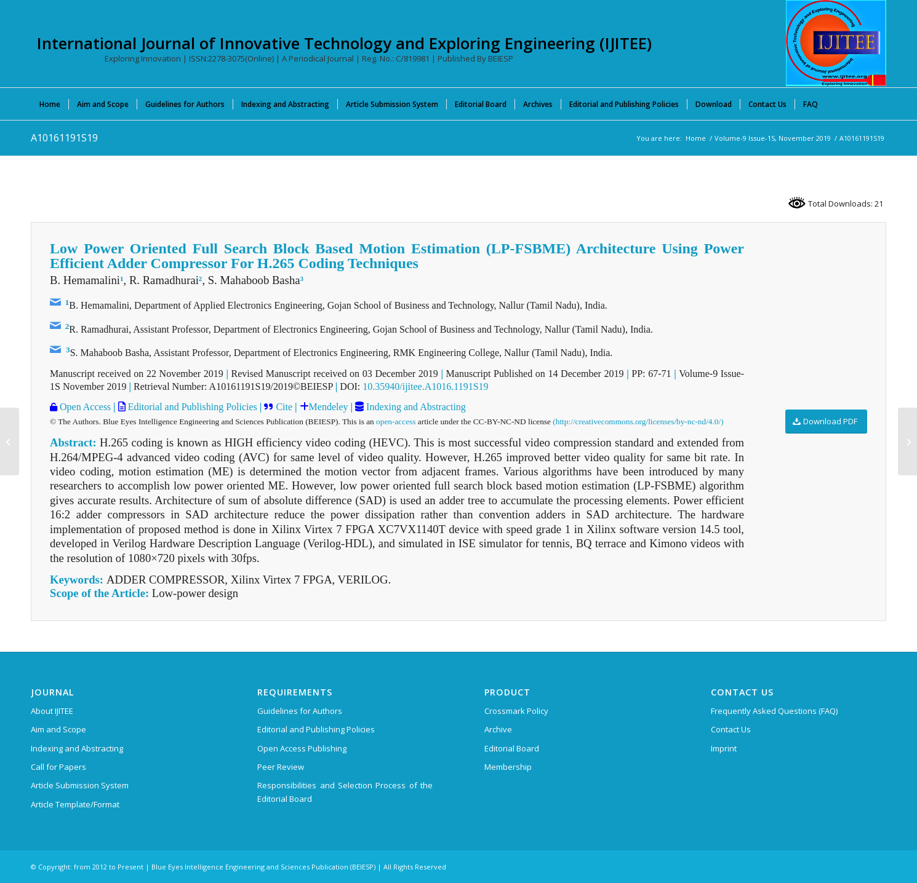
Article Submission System (80, 785)
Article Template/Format (75, 804)
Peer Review (280, 766)
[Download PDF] (826, 422)
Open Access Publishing (301, 748)
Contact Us (731, 729)
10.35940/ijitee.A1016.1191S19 (425, 386)
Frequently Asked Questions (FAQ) (774, 710)
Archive (498, 729)
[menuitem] (49, 104)
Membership (508, 766)
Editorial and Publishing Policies (191, 407)
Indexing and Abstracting (415, 407)
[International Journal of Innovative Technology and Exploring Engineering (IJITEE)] (836, 43)
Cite (284, 407)
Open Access (84, 407)
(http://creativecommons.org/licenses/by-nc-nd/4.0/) (638, 421)
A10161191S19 (64, 138)
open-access (395, 421)
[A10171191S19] (907, 441)
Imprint (724, 748)
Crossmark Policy (516, 710)
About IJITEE (52, 710)
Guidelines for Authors (299, 710)
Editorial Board (511, 748)
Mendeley (328, 407)
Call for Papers (58, 766)
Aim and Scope (58, 729)
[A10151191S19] (9, 441)
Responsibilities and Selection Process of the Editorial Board (345, 792)
